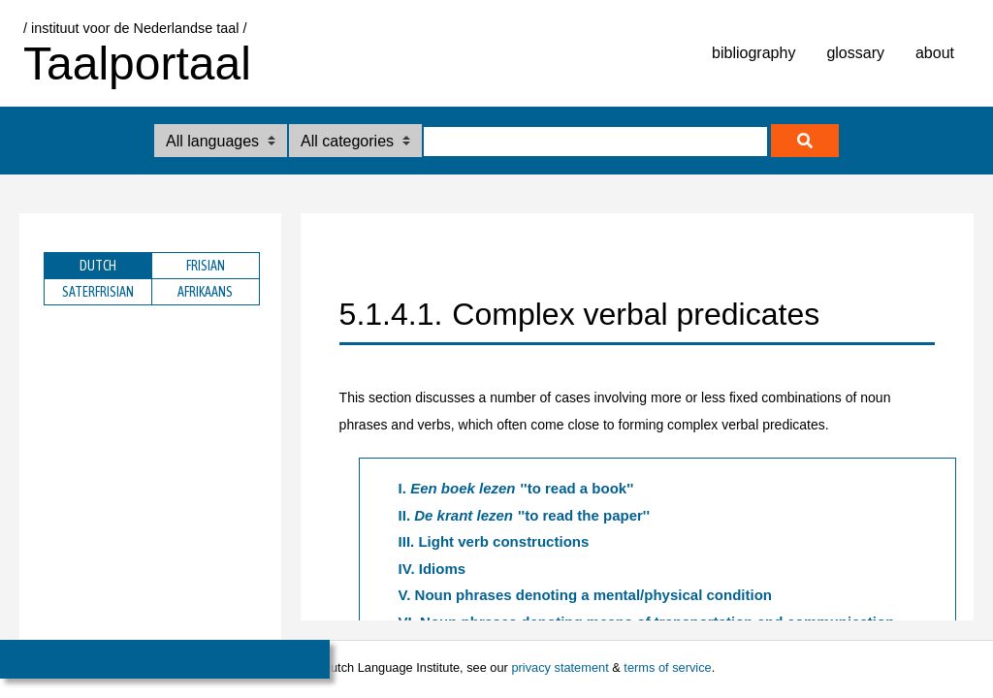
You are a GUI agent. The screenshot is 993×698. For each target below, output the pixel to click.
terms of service (667, 667)
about (934, 53)
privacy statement (559, 667)
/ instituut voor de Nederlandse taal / (134, 28)
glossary (855, 53)
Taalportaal (137, 63)
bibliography (753, 53)
